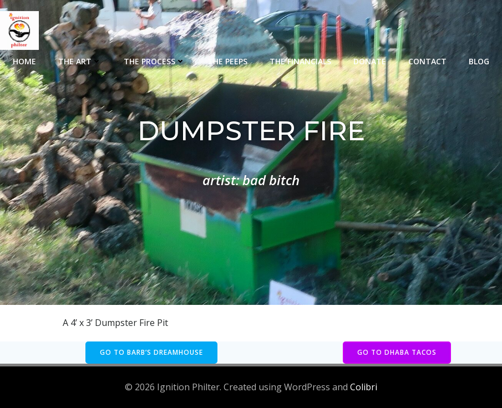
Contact (427, 61)
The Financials (300, 61)
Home (24, 61)
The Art (80, 61)
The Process (154, 61)
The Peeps (227, 61)
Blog (479, 61)
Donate (369, 61)
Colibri (363, 387)
